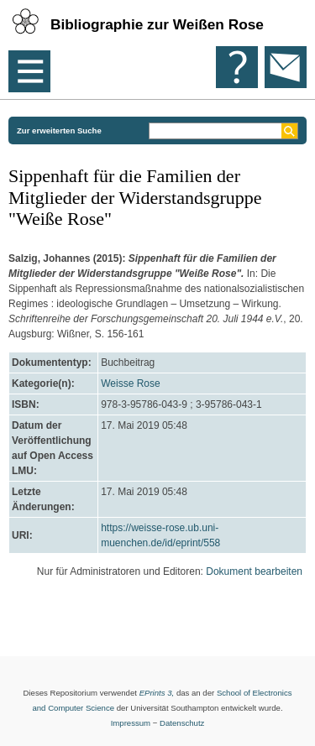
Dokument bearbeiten (254, 571)
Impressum (130, 723)
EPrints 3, (157, 692)
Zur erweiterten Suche (59, 130)
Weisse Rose (130, 383)
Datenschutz (182, 723)
